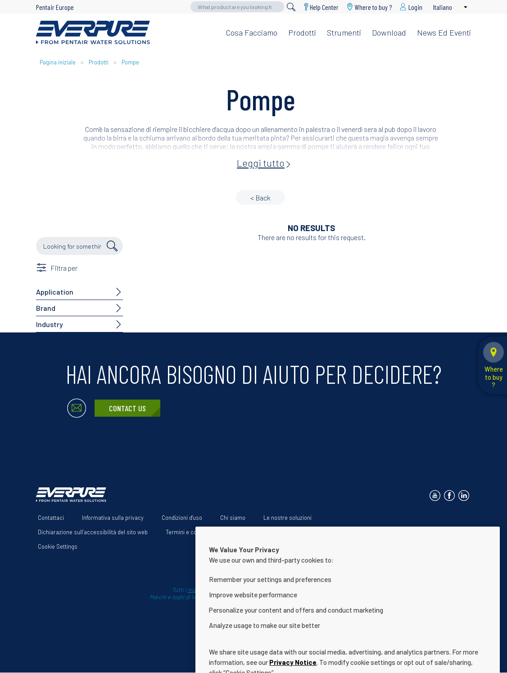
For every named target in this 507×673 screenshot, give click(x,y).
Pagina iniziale (58, 62)
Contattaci (51, 517)
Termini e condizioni (191, 532)
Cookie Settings (57, 546)
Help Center (324, 7)
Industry (49, 324)
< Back (260, 197)
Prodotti (302, 32)
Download (389, 32)
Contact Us (127, 408)
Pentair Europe (55, 7)
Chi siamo (232, 517)
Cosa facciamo (251, 32)
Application (54, 291)
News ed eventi (444, 32)
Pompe (130, 62)
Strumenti (344, 32)
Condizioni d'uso (182, 517)
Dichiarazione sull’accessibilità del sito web (93, 532)
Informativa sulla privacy (113, 517)
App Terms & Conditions (264, 532)
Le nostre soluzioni (287, 517)
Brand (45, 308)
